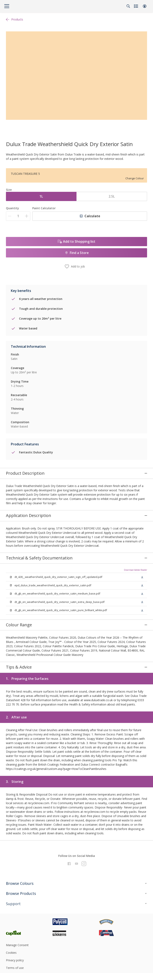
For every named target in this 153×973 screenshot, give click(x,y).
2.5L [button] (112, 196)
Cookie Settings (16, 962)
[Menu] (6, 6)
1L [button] (41, 196)
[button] (144, 6)
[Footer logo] (29, 908)
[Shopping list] (136, 6)
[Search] (128, 6)
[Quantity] (18, 216)
